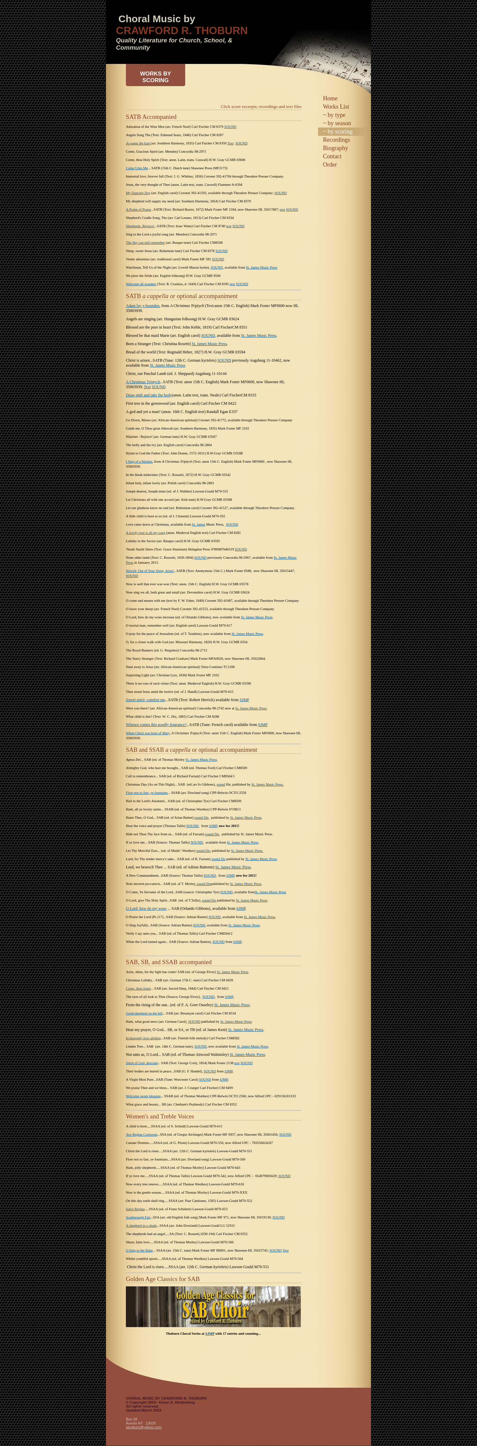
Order (330, 164)
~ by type (334, 115)
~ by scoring (338, 131)
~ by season (337, 123)
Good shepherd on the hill (144, 1013)
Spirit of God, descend (142, 1063)
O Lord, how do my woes (146, 908)
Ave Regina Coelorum (141, 1134)
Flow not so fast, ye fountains (147, 793)
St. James (198, 524)
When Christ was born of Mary (148, 733)
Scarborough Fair (138, 1217)
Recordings (336, 139)
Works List (336, 106)
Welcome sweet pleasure (143, 1096)
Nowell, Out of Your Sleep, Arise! (150, 571)
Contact (332, 156)
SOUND (230, 127)
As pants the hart (138, 143)
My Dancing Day (138, 193)
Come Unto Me (137, 168)
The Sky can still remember (145, 242)
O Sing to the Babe (139, 1250)
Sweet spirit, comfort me (145, 699)
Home (330, 98)
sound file (201, 817)
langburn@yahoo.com (144, 1427)
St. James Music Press (262, 267)
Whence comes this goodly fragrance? (156, 724)
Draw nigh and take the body (149, 395)
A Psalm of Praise (138, 209)
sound (221, 784)
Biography (335, 148)
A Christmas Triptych (143, 382)
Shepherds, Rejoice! (140, 226)
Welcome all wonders (141, 284)
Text (230, 143)
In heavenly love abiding (143, 1038)
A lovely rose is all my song (146, 533)
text (282, 209)
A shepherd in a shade (141, 1225)
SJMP (244, 699)
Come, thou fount (138, 988)
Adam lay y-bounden (142, 305)
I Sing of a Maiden (139, 461)
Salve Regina (135, 1209)
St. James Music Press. (267, 784)
